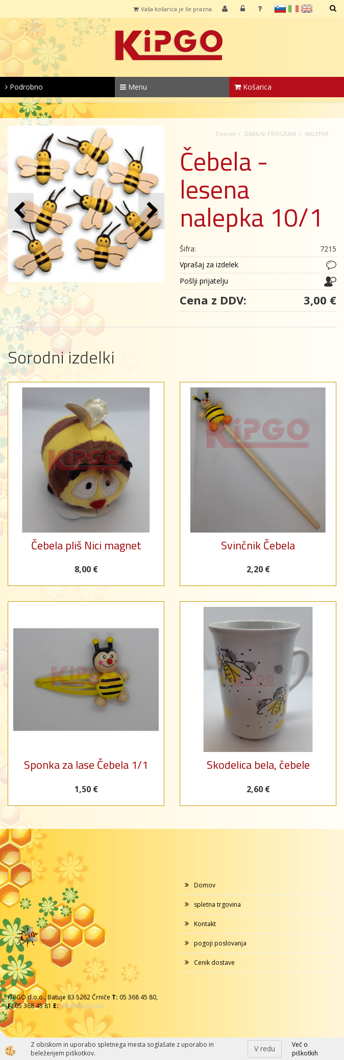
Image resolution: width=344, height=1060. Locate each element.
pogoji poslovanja (220, 943)
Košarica (253, 87)
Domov (226, 133)
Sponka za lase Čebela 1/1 (86, 764)
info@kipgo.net (82, 1005)
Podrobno (24, 87)
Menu (133, 87)
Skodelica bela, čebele (258, 764)
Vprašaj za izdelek (209, 264)
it (293, 9)
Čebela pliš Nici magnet (86, 545)
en (306, 9)
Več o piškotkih (305, 1048)
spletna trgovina (217, 904)
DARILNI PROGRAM (270, 133)
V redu (264, 1048)
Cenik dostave (214, 962)
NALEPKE (317, 133)
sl (280, 9)
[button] (151, 211)
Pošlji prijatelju (204, 281)
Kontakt (205, 923)
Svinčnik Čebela (258, 545)
